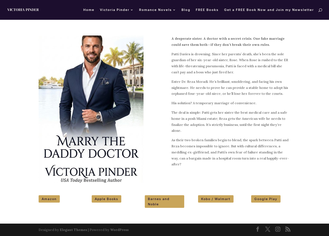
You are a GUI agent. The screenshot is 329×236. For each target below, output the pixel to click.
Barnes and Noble (159, 201)
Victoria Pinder (114, 10)
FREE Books (207, 10)
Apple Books (106, 199)
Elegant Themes (73, 230)
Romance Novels (155, 10)
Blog (185, 10)
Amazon (49, 199)
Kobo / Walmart (215, 199)
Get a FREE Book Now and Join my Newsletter (269, 10)
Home (88, 10)
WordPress (119, 230)
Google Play (265, 199)
